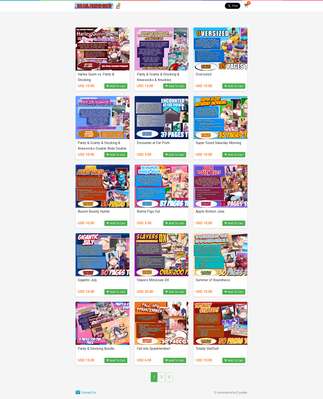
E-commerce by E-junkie (230, 392)
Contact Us (88, 392)
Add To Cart (116, 86)
